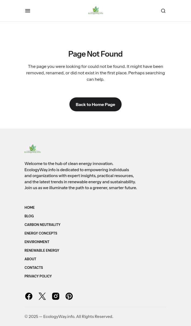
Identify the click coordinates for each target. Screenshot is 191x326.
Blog (29, 216)
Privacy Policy (38, 276)
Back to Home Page (95, 104)
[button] (27, 11)
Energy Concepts (40, 233)
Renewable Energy (41, 250)
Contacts (33, 267)
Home (29, 207)
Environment (36, 242)
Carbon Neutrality (42, 224)
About (30, 259)
